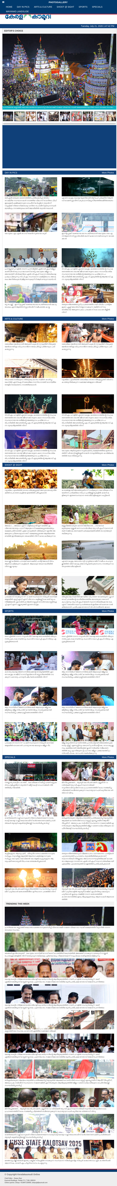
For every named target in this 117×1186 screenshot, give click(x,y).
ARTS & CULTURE (43, 7)
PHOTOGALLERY (35, 2)
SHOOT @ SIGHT (65, 7)
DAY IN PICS (23, 7)
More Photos (108, 172)
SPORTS (83, 7)
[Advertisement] (59, 146)
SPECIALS (97, 7)
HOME (9, 7)
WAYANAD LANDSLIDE (17, 11)
